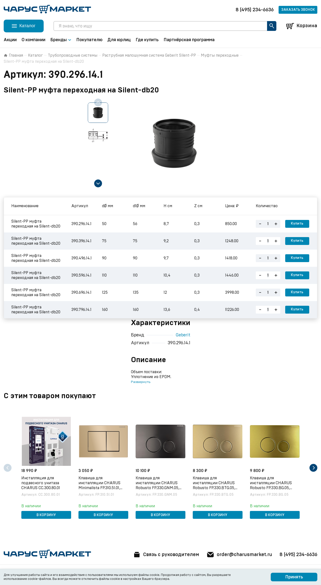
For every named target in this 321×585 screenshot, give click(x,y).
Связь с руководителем (164, 555)
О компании (33, 40)
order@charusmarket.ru (238, 555)
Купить (297, 224)
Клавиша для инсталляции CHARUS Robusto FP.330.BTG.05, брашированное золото (214, 483)
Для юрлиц (119, 40)
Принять (294, 577)
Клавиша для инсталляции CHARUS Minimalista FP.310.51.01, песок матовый (100, 483)
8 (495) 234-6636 (255, 9)
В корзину (46, 515)
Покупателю (89, 40)
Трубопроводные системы (72, 55)
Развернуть (140, 382)
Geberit (183, 335)
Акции (10, 40)
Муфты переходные (220, 55)
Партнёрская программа (189, 40)
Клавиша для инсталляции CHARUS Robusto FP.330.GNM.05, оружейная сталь (158, 483)
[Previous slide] (98, 102)
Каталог (35, 55)
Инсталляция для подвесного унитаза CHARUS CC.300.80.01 (41, 483)
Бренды (60, 40)
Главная (13, 55)
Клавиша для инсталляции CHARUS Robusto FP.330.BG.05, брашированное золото (272, 483)
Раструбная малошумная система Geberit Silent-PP (149, 55)
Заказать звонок (298, 10)
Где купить (147, 40)
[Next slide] (98, 183)
